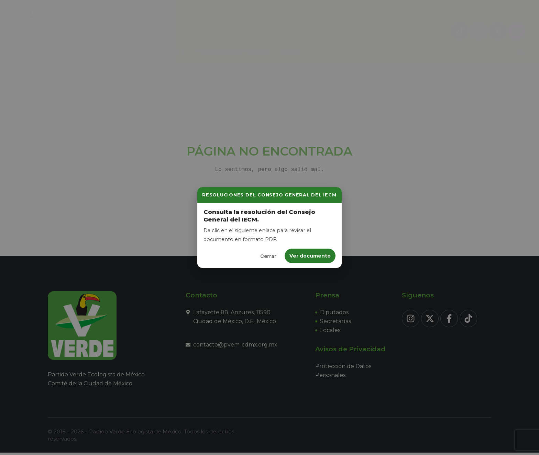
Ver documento (310, 256)
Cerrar (268, 256)
